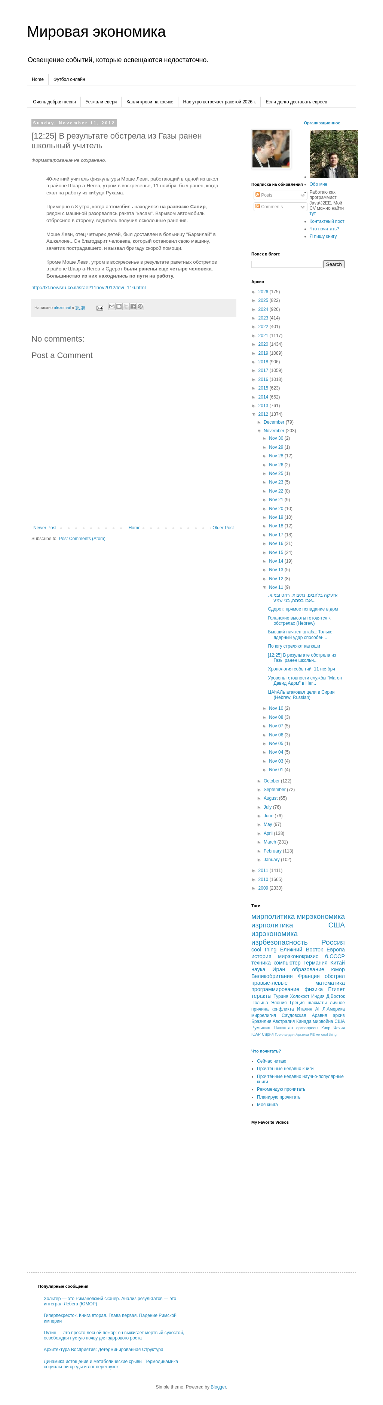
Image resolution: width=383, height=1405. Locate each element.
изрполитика (272, 925)
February (273, 851)
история (261, 956)
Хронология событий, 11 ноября (301, 669)
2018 (264, 361)
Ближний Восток (301, 950)
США (336, 925)
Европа (336, 950)
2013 (264, 405)
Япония (279, 1002)
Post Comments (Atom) (82, 538)
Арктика (302, 1034)
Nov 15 (276, 552)
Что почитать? (324, 228)
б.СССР (335, 956)
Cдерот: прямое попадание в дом (303, 609)
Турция (280, 996)
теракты (261, 996)
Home (38, 79)
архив (339, 1015)
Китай (337, 963)
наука (258, 969)
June (269, 815)
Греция (297, 1002)
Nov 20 (276, 508)
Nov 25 (276, 473)
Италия (304, 1009)
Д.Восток (336, 996)
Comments (269, 206)
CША (339, 1021)
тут (313, 213)
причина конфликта (272, 1009)
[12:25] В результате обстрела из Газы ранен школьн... (302, 657)
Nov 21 (276, 499)
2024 (264, 309)
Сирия (268, 1034)
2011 (264, 870)
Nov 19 (276, 517)
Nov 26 (276, 464)
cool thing (263, 950)
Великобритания (272, 976)
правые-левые (269, 983)
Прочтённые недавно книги (285, 1068)
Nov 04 (276, 752)
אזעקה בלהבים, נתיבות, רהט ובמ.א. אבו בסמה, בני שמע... (303, 598)
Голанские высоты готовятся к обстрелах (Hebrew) (299, 620)
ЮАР (256, 1034)
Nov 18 (276, 526)
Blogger (218, 1387)
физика (313, 989)
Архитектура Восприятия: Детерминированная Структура (103, 1349)
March (271, 842)
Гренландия (285, 1034)
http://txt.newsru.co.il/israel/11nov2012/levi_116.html (88, 287)
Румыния (260, 1027)
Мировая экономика (96, 31)
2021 (264, 335)
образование (308, 969)
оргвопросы (307, 1028)
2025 (264, 300)
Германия (315, 963)
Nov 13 (276, 569)
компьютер (287, 963)
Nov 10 (276, 708)
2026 (264, 291)
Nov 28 (276, 455)
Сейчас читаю (271, 1061)
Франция (309, 976)
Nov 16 (276, 543)
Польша (259, 1002)
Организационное (322, 123)
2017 (264, 370)
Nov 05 (276, 743)
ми (318, 1034)
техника (261, 963)
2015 (264, 388)
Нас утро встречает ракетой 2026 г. (219, 102)
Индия (317, 996)
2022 (264, 326)
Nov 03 (276, 761)
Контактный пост (327, 221)
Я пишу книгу (323, 236)
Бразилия (261, 1021)
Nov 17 (276, 535)
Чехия (339, 1028)
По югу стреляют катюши (294, 646)
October (272, 781)
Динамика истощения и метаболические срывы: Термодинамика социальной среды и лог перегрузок (111, 1364)
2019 (264, 353)
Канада (304, 1021)
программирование (275, 989)
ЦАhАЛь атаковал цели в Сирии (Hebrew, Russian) (301, 695)
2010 (264, 879)
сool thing (329, 1034)
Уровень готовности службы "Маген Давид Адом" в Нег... (305, 680)
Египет (336, 989)
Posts (263, 195)
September (275, 789)
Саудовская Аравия (304, 1015)
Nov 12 (276, 578)
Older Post (223, 527)
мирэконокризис (298, 956)
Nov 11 (276, 587)
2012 (264, 414)
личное (337, 1002)
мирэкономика (321, 916)
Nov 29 (276, 447)
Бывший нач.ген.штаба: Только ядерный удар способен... (300, 634)
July (268, 807)
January (272, 859)
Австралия (284, 1021)
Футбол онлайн (69, 79)
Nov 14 (276, 561)
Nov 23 (276, 482)
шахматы (317, 1002)
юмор (338, 969)
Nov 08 (276, 717)
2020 (264, 344)
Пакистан (283, 1027)
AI (317, 1009)
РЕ (312, 1034)
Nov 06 (276, 735)
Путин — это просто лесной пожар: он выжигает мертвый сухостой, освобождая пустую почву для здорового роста (114, 1335)
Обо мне (319, 184)
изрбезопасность (279, 942)
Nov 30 (276, 438)
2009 (264, 888)
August (271, 798)
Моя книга (267, 1104)
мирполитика (273, 916)
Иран (278, 969)
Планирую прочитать (279, 1097)
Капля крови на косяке (149, 102)
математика (330, 983)
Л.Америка (333, 1009)
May (268, 824)
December (275, 422)
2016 (264, 379)
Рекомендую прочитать (281, 1089)
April (269, 833)
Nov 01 (276, 769)
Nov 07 (276, 726)
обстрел (335, 976)
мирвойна (323, 1021)
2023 (264, 318)
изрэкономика (274, 934)
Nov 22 (276, 491)
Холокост (300, 996)
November (275, 430)
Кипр (325, 1028)
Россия (333, 942)
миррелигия (263, 1015)
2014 (264, 397)
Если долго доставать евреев (296, 102)
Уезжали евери (101, 102)
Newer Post (44, 527)
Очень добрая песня (54, 102)
